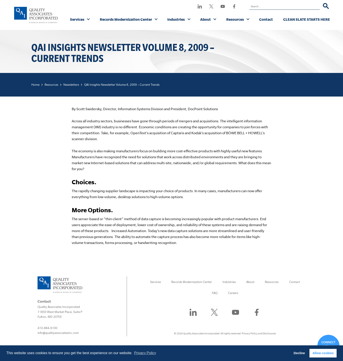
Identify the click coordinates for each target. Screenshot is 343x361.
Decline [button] (299, 353)
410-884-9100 (47, 328)
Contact (266, 19)
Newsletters (71, 84)
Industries (176, 19)
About (205, 19)
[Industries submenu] (189, 19)
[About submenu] (214, 19)
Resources (235, 19)
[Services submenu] (88, 19)
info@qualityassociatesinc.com (58, 333)
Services (77, 19)
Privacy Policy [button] (145, 353)
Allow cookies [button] (323, 353)
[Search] (326, 6)
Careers (233, 293)
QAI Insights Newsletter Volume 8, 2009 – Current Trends (122, 84)
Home (35, 84)
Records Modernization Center (126, 19)
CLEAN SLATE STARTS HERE (306, 19)
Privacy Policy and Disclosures (259, 333)
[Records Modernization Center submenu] (156, 19)
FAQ (214, 293)
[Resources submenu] (248, 19)
